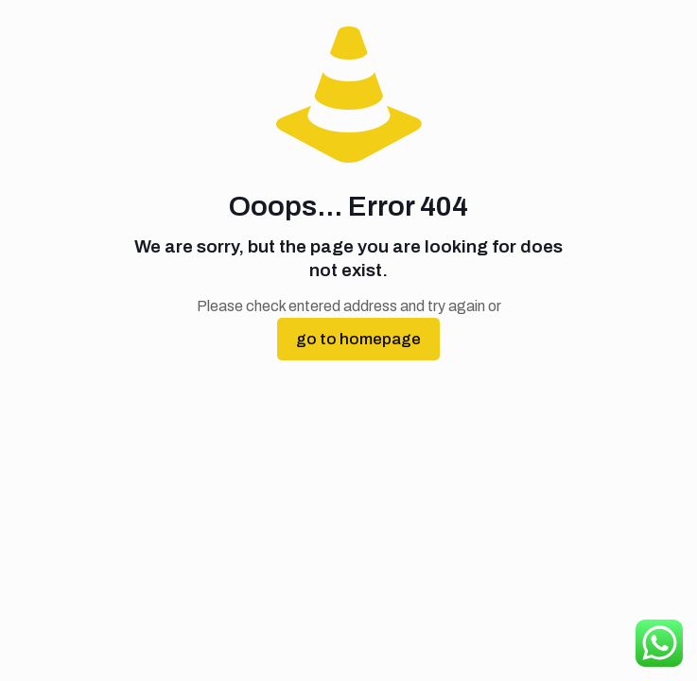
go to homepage (358, 339)
